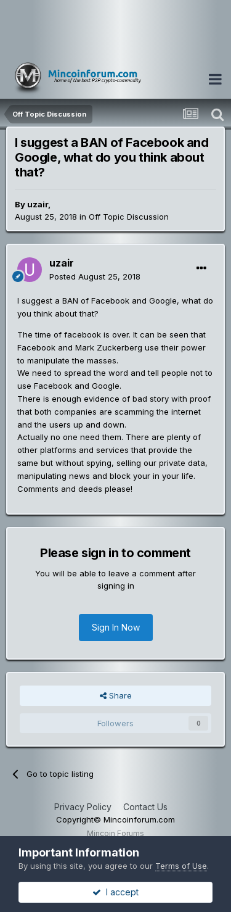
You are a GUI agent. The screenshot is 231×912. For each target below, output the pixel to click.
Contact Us (145, 807)
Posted (94, 276)
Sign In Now (116, 627)
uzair (37, 204)
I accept (115, 892)
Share (116, 695)
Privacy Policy (82, 807)
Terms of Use (181, 866)
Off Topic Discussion (129, 217)
